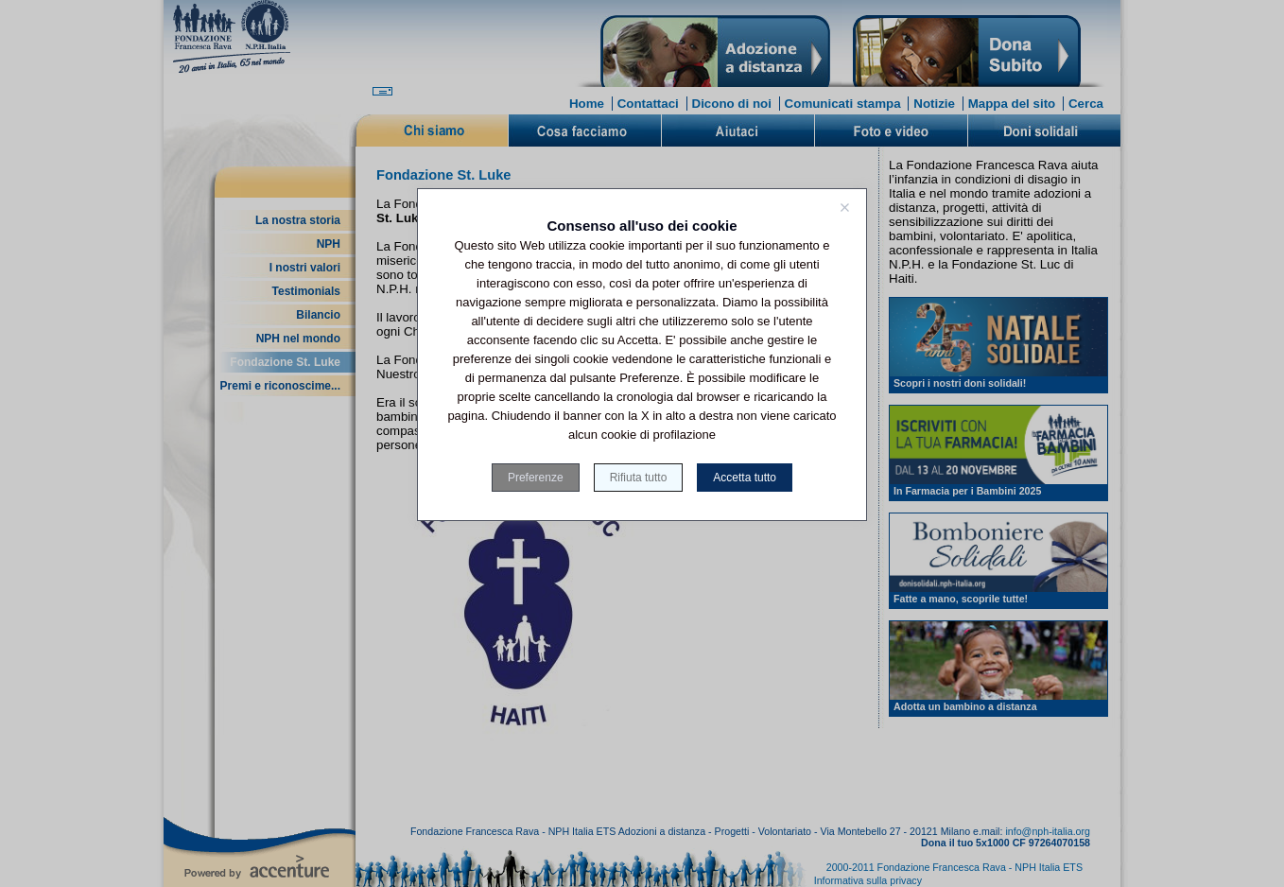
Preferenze (536, 477)
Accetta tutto (744, 477)
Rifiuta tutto (639, 477)
